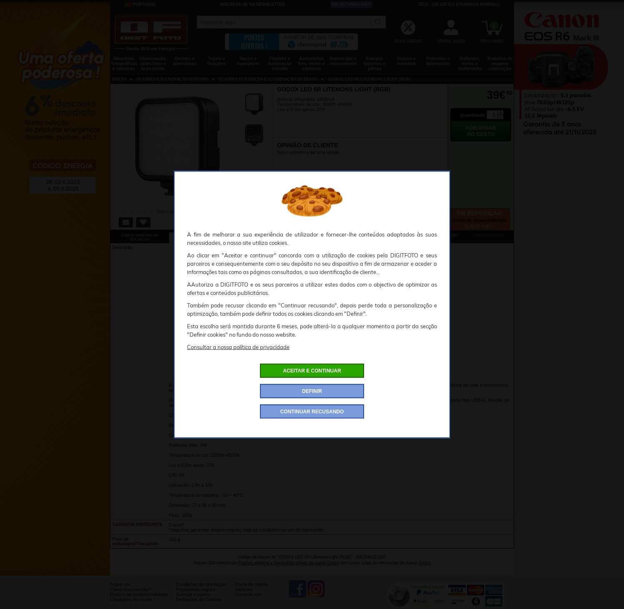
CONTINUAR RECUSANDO (312, 412)
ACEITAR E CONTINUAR (312, 371)
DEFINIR (312, 391)
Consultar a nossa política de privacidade (238, 347)
